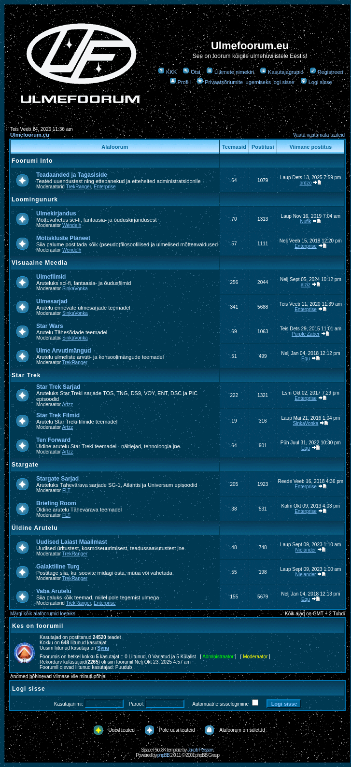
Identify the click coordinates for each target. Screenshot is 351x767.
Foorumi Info (32, 160)
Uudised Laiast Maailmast (71, 542)
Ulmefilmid (51, 276)
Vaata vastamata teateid (319, 135)
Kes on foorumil (37, 626)
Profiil (180, 82)
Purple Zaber (306, 334)
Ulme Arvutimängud (63, 350)
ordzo (305, 182)
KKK (167, 72)
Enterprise (105, 186)
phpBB (163, 755)
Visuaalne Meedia (40, 262)
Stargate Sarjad (57, 478)
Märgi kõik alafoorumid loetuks (42, 613)
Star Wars (49, 326)
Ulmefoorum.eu (29, 135)
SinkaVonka (75, 288)
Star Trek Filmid (58, 415)
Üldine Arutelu (35, 528)
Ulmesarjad (52, 301)
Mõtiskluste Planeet (63, 238)
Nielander (305, 550)
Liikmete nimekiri (230, 72)
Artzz (67, 404)
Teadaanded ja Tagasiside (71, 174)
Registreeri (326, 72)
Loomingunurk (35, 199)
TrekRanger (78, 186)
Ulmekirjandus (56, 213)
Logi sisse (316, 82)
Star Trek (26, 375)
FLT (66, 490)
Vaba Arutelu (53, 591)
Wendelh (71, 225)
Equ (305, 358)
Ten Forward (53, 440)
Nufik (305, 221)
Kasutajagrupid (281, 72)
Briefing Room (56, 503)
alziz (305, 284)
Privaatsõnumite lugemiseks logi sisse (245, 82)
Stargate (25, 464)
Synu (103, 648)
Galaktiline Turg (58, 566)
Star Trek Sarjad (58, 387)
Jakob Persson (200, 750)
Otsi (191, 72)
